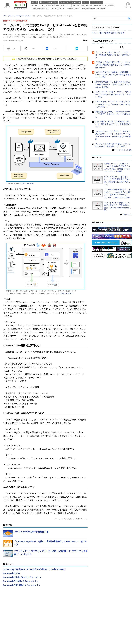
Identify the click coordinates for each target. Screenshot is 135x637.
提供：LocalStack (27, 183)
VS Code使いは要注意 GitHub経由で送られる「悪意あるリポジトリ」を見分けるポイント (113, 124)
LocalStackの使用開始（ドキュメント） (22, 585)
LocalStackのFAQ (11, 573)
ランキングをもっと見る (123, 150)
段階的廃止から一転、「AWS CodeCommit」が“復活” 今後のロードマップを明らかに (113, 114)
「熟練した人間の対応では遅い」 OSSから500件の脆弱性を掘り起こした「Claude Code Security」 (113, 65)
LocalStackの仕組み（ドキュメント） (21, 581)
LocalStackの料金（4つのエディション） (22, 577)
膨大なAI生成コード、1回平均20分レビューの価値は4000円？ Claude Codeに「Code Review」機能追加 (113, 84)
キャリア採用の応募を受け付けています (108, 33)
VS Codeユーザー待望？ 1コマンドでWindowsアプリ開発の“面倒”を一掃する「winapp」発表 (113, 94)
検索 (129, 18)
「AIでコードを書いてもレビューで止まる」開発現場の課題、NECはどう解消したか (113, 55)
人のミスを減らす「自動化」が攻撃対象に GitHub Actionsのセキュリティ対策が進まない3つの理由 (113, 74)
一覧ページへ (127, 215)
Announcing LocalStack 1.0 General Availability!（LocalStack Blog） (35, 569)
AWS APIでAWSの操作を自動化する (31, 532)
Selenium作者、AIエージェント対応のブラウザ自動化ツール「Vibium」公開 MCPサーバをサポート (113, 104)
